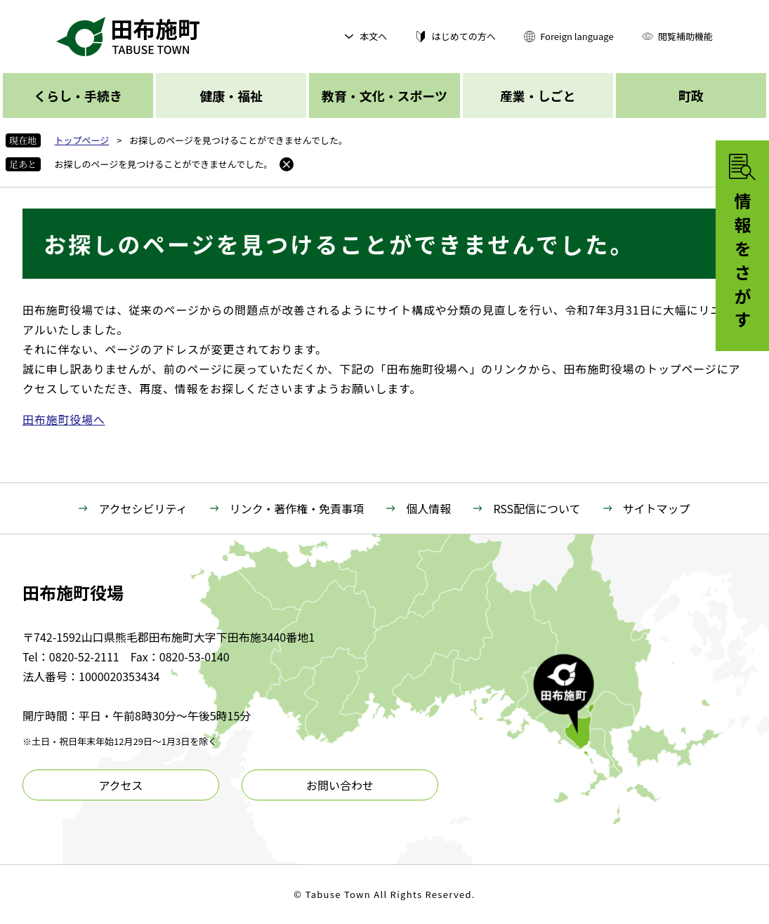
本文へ (373, 36)
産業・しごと (538, 95)
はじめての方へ (464, 36)
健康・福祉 (231, 95)
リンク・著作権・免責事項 (297, 508)
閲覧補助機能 (685, 36)
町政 (691, 95)
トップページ (82, 140)
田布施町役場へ (63, 419)
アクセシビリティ (142, 508)
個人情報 (428, 508)
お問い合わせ (340, 785)
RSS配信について (536, 508)
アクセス (120, 785)
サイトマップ (656, 508)
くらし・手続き (78, 95)
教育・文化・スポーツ (384, 95)
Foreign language (576, 36)
